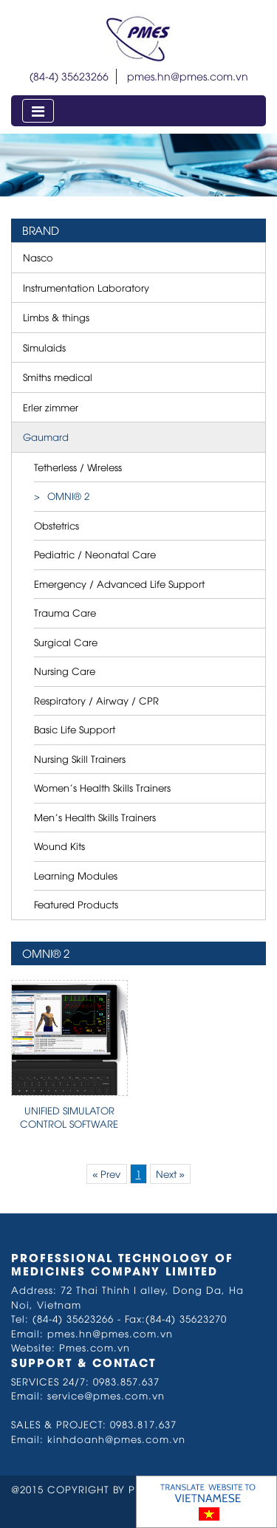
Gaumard (46, 436)
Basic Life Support (74, 729)
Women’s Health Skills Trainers (102, 787)
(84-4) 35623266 (69, 76)
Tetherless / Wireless (78, 466)
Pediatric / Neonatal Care (95, 554)
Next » (170, 1173)
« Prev (106, 1173)
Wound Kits (59, 845)
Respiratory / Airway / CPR (96, 700)
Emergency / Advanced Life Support (119, 583)
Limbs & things (56, 316)
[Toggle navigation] (38, 111)
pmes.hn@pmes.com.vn (187, 76)
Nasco (38, 257)
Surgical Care (66, 641)
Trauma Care (65, 612)
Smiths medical (57, 376)
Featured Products (76, 904)
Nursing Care (64, 670)
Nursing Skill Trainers (80, 758)
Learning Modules (75, 875)
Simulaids (44, 347)
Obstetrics (56, 525)
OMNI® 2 (68, 495)
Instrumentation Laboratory (86, 287)
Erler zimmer (50, 407)
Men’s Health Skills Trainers (95, 816)
